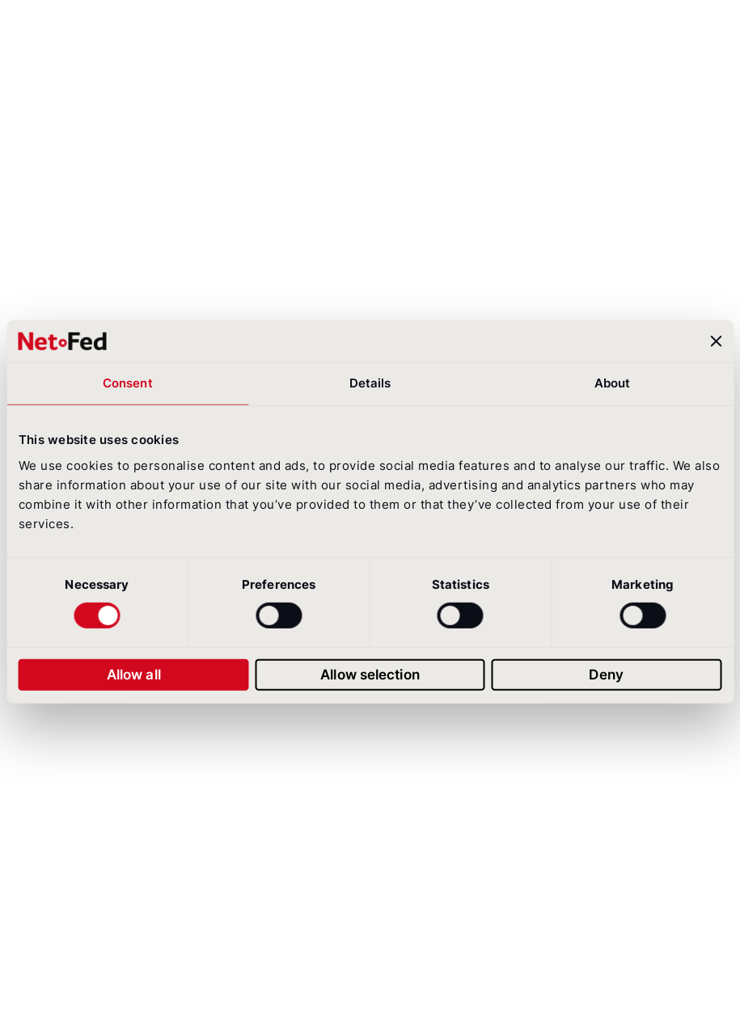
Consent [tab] (128, 383)
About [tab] (612, 383)
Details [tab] (370, 383)
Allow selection (370, 674)
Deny (606, 674)
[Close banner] (715, 341)
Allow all (134, 674)
